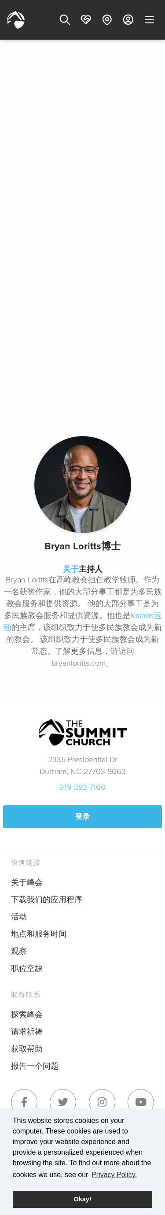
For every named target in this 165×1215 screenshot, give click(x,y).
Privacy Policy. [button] (114, 1174)
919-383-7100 (82, 787)
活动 (19, 916)
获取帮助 (27, 1049)
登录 (82, 816)
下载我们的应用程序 (46, 899)
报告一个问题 (35, 1066)
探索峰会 (27, 1014)
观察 (19, 951)
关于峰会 (27, 882)
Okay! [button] (83, 1199)
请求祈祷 (27, 1031)
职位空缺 (27, 968)
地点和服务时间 (38, 934)
